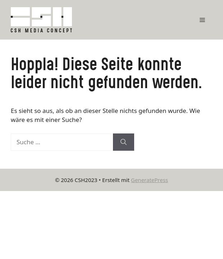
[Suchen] (123, 142)
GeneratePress (149, 179)
